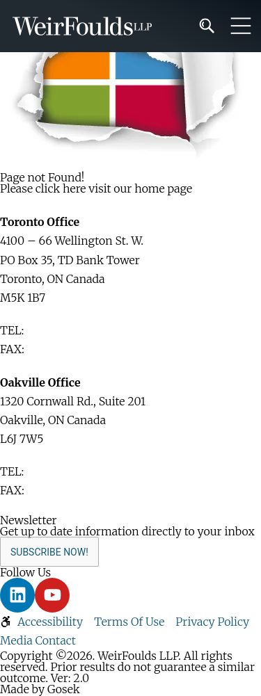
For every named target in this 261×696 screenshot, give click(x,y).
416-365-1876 (61, 349)
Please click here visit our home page (96, 188)
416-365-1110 (59, 330)
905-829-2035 (64, 490)
